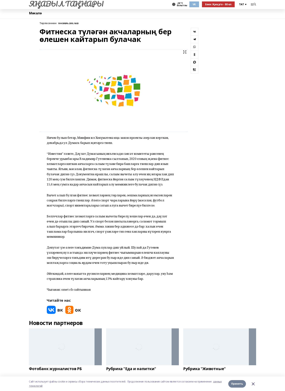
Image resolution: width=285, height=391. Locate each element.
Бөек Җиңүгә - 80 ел (218, 4)
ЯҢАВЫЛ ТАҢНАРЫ (66, 4)
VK (194, 4)
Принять (237, 383)
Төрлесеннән (47, 23)
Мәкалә (35, 13)
